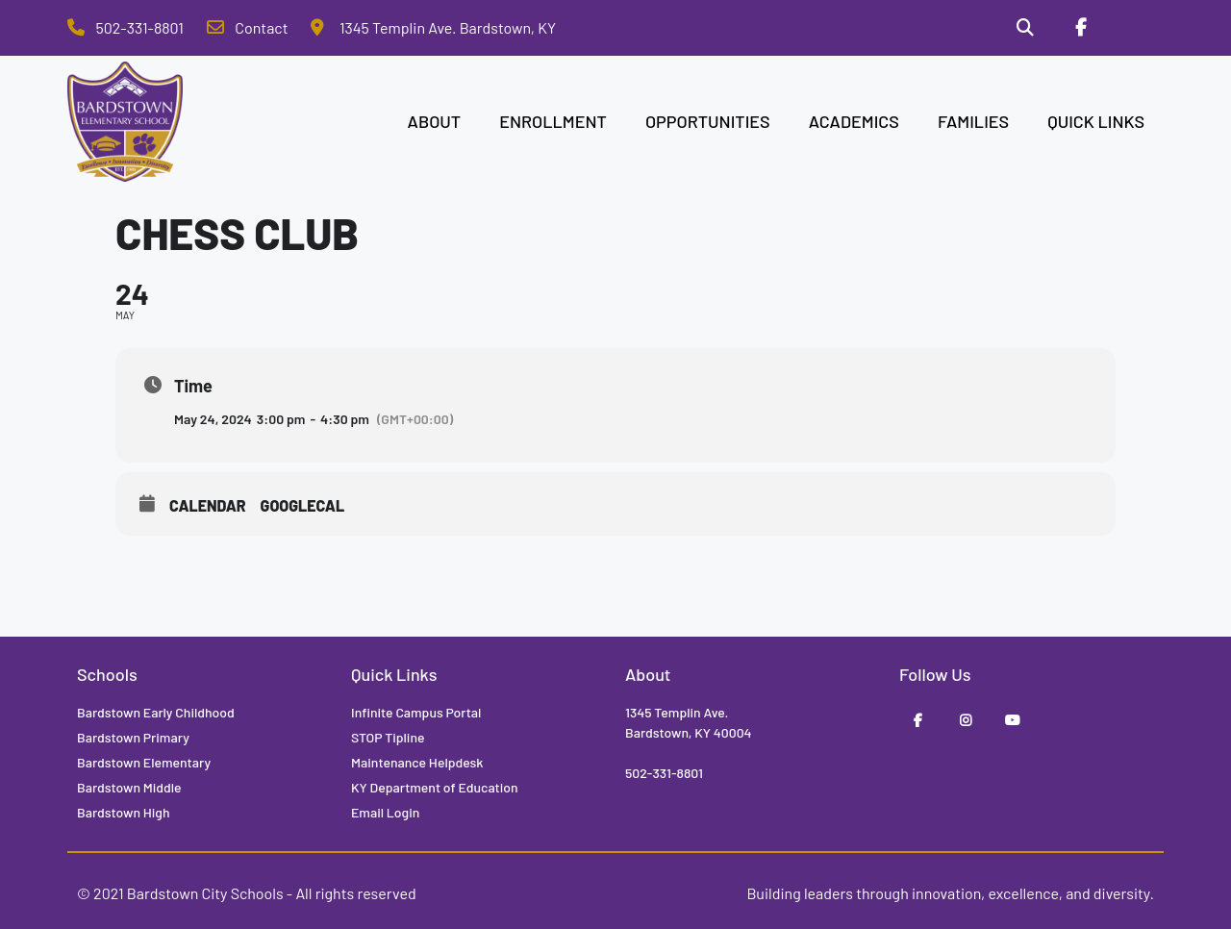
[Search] (1025, 28)
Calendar (207, 505)
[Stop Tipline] (1136, 28)
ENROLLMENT (553, 121)
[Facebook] (1080, 28)
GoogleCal (303, 505)
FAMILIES (973, 121)
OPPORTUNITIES (707, 121)
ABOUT (435, 121)
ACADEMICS (854, 121)
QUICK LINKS (1095, 121)
